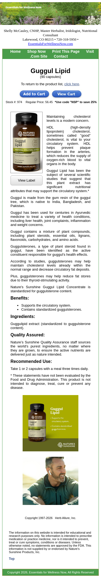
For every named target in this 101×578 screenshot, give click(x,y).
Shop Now (36, 51)
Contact (61, 56)
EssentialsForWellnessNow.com (50, 44)
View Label (26, 180)
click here (71, 84)
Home (15, 51)
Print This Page (66, 51)
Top (12, 559)
